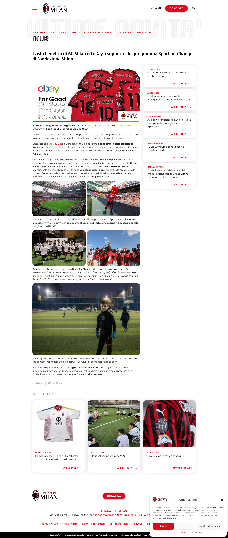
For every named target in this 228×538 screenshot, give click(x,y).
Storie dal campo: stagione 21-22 (108, 455)
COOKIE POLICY (180, 533)
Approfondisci (181, 83)
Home (35, 32)
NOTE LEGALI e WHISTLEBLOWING (125, 523)
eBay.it (58, 143)
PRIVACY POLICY (195, 533)
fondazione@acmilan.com (106, 514)
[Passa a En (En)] (193, 8)
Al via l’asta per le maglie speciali (163, 455)
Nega (185, 526)
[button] (222, 499)
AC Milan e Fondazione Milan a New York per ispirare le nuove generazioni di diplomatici (169, 122)
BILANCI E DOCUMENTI (93, 523)
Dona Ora (176, 7)
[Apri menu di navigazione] (34, 8)
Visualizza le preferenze (210, 526)
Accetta (163, 526)
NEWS (42, 32)
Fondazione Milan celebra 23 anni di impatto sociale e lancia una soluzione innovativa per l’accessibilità (167, 173)
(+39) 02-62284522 (139, 514)
